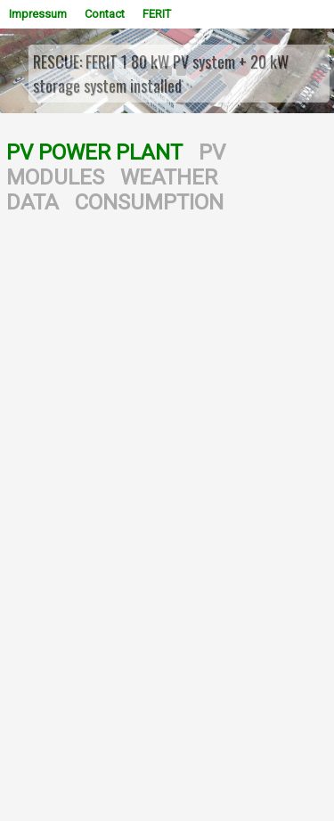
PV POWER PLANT (94, 152)
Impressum (38, 14)
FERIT (157, 14)
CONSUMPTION (149, 202)
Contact (105, 14)
